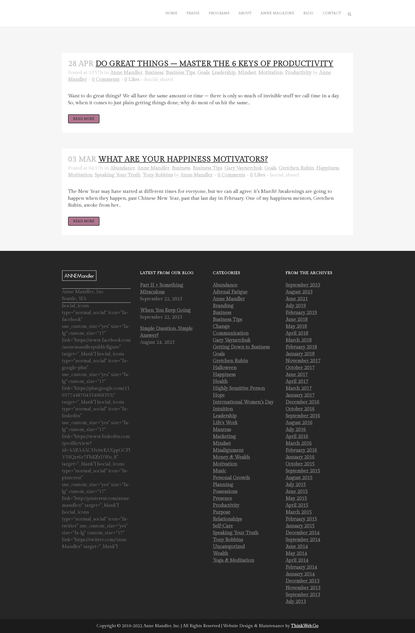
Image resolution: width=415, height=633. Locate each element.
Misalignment (228, 450)
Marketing (224, 436)
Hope (219, 395)
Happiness (327, 168)
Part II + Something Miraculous (161, 288)
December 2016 (302, 402)
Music (219, 471)
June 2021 (297, 299)
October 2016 (300, 409)
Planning (223, 484)
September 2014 (303, 539)
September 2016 (303, 416)
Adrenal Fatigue (230, 292)
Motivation (270, 72)
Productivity (298, 72)
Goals (203, 72)
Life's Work (225, 423)
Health (220, 381)
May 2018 (296, 326)
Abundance (122, 168)
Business (154, 72)
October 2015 (300, 464)
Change (221, 326)
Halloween (225, 367)
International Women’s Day (243, 402)
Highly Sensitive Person (239, 388)
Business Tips (180, 72)
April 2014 (297, 560)
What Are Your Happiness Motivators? (183, 159)
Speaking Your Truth (117, 175)
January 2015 (300, 526)
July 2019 (296, 306)
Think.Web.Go (304, 626)
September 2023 (303, 285)
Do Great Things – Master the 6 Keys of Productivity (214, 64)
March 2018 (299, 340)
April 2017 (297, 381)
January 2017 (300, 395)
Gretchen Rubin (296, 168)
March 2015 (299, 512)
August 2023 (299, 292)
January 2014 (300, 574)
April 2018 (297, 333)
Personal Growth (231, 478)
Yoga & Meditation (233, 560)
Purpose (221, 512)
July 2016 (296, 429)
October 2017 (300, 367)
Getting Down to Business (241, 347)
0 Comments (105, 79)
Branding (223, 306)
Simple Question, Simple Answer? (166, 332)
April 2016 (297, 436)
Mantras (222, 429)
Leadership (224, 72)
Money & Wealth (231, 457)
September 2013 (303, 595)
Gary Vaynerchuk (243, 168)
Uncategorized (229, 546)
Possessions (225, 491)
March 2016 (299, 443)
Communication (231, 333)
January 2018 (300, 354)
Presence (222, 498)
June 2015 (297, 491)
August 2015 (299, 478)
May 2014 (296, 553)
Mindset (247, 72)
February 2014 (301, 567)
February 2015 (301, 519)
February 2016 (301, 450)
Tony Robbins (158, 175)
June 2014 (297, 546)
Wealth (220, 553)
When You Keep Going (165, 310)
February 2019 (301, 312)
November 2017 (303, 361)
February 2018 (301, 347)
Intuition (223, 409)
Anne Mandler (126, 72)
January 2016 (300, 457)
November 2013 (303, 588)
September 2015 (303, 471)
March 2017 (299, 388)
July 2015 (296, 484)
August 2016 (299, 423)
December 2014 (302, 533)
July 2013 (296, 601)
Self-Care (223, 526)
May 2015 (296, 498)
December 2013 (302, 581)
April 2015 (297, 505)
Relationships (227, 519)
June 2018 (297, 319)
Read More (83, 119)
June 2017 (297, 374)
